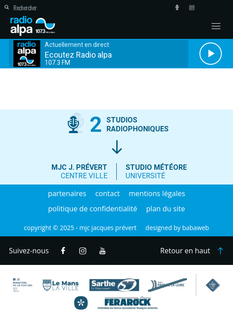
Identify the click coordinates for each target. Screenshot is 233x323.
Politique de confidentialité (92, 209)
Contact (107, 193)
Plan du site (165, 209)
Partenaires (67, 193)
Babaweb (195, 227)
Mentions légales (157, 193)
